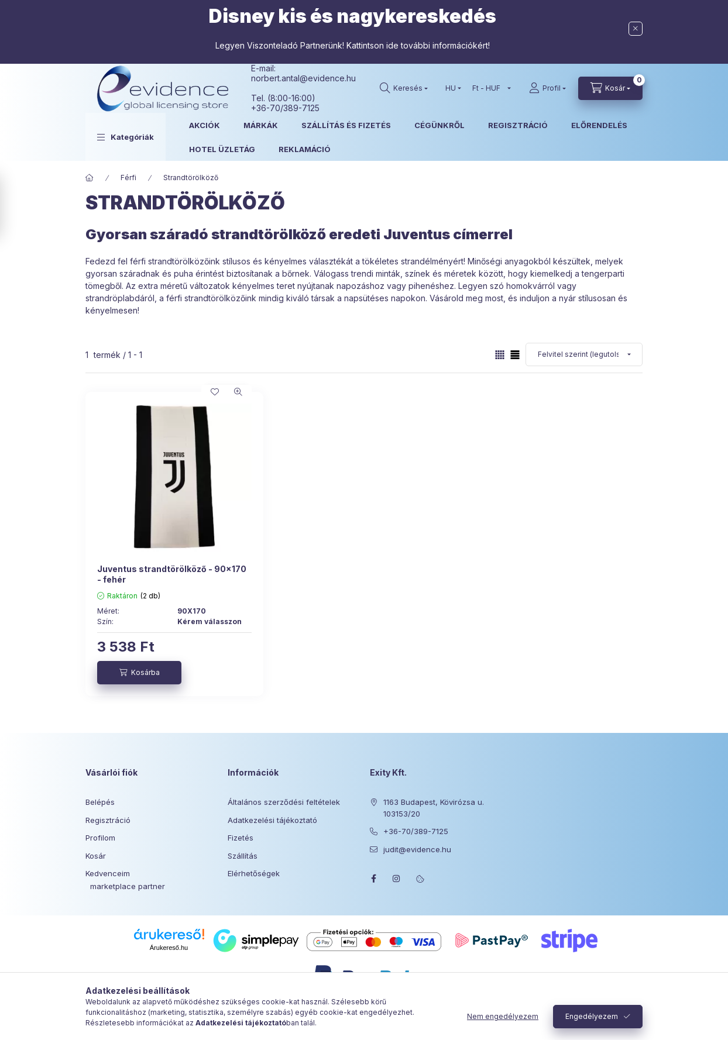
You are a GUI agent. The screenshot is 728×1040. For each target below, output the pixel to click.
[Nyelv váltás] (450, 88)
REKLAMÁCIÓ (305, 149)
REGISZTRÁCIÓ (518, 125)
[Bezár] (636, 29)
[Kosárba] (139, 672)
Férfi (128, 177)
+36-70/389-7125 (415, 831)
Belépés (100, 802)
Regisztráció (108, 820)
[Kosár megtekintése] (610, 88)
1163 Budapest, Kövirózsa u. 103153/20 (433, 807)
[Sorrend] (584, 354)
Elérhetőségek (254, 873)
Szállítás (242, 855)
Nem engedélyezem (502, 1016)
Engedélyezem (591, 1016)
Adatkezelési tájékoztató (272, 820)
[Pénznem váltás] (489, 88)
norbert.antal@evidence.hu (303, 78)
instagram (396, 878)
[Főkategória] (89, 178)
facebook (373, 878)
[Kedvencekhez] (214, 392)
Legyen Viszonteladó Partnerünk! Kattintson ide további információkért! (352, 45)
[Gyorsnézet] (238, 392)
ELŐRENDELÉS (599, 125)
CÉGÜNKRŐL (439, 125)
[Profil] (547, 88)
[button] (125, 137)
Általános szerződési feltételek (284, 802)
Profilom (100, 837)
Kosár (95, 855)
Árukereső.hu (169, 947)
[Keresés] (404, 88)
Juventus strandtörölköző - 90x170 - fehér (171, 574)
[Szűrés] (11, 206)
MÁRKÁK (260, 125)
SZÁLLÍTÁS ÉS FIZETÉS (346, 125)
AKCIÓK (204, 125)
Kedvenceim (107, 873)
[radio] (515, 354)
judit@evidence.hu (417, 849)
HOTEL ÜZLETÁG (222, 149)
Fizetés (240, 837)
